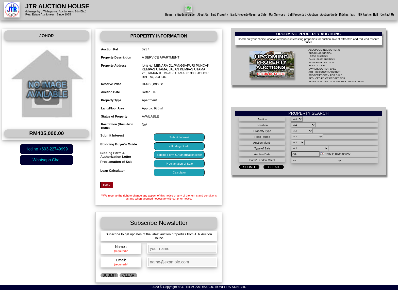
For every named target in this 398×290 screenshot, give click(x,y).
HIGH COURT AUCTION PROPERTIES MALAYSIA (336, 81)
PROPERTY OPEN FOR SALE (325, 75)
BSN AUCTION (316, 65)
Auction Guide (329, 14)
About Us (203, 14)
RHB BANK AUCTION (320, 53)
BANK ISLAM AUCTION (321, 59)
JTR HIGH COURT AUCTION (324, 71)
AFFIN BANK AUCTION (321, 62)
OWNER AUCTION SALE (322, 68)
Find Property (219, 14)
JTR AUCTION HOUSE (57, 6)
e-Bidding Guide (185, 14)
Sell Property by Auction (303, 14)
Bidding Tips (347, 14)
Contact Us (387, 14)
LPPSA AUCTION (318, 56)
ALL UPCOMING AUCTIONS (324, 49)
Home (168, 14)
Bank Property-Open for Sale (248, 14)
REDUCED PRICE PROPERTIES (326, 78)
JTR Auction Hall (368, 14)
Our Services (277, 14)
